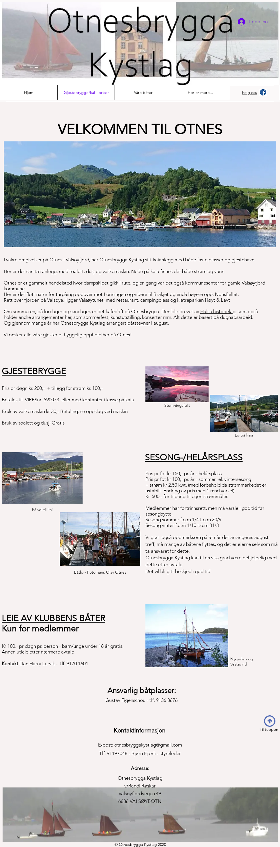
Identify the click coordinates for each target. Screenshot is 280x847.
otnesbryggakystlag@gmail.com (148, 745)
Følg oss (249, 92)
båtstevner (138, 323)
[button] (200, 92)
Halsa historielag (217, 311)
